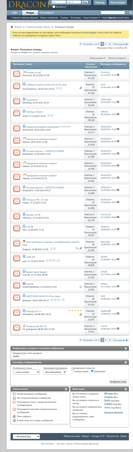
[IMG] (107, 400)
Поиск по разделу (116, 58)
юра (24, 261)
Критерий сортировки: (56, 368)
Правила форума (113, 412)
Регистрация (118, 2)
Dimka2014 (27, 129)
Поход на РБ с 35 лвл (37, 199)
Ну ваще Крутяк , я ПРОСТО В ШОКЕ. (45, 151)
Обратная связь (72, 436)
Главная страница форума (25, 17)
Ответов (90, 64)
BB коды (109, 393)
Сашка (25, 202)
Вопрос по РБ (33, 214)
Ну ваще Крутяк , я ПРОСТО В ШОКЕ (45, 187)
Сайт (14, 12)
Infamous (26, 217)
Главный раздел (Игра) (38, 26)
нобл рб (30, 256)
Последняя (120, 44)
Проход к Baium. (34, 111)
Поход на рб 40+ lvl (36, 326)
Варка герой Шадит (36, 271)
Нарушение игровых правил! (41, 139)
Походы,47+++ (33, 311)
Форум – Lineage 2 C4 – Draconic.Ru (100, 436)
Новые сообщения (49, 17)
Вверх (124, 436)
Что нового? (47, 12)
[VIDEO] (108, 404)
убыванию (98, 371)
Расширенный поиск (119, 17)
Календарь (75, 17)
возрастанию (80, 371)
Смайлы (108, 397)
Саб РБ (29, 226)
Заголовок (18, 64)
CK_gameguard (29, 329)
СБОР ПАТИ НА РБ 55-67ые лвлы (43, 296)
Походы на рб (33, 72)
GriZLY (25, 116)
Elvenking (27, 102)
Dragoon (26, 249)
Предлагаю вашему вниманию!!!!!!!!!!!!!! (48, 126)
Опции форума (90, 17)
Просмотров (91, 66)
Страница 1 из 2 (91, 43)
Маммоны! (32, 99)
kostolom (26, 300)
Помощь (100, 2)
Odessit (25, 142)
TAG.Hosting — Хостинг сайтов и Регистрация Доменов (70, 443)
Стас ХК (26, 275)
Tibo (24, 229)
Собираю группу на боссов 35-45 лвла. (46, 84)
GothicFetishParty (30, 287)
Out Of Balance (29, 89)
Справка (64, 17)
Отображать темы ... (23, 368)
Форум (30, 12)
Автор (29, 64)
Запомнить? (59, 7)
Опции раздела (97, 58)
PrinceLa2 (27, 75)
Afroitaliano (28, 314)
